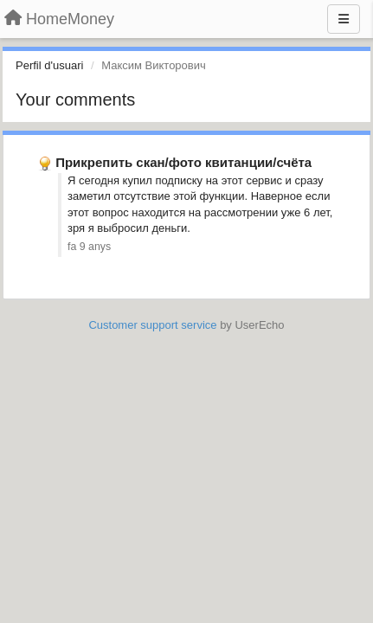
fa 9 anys (89, 247)
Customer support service (152, 324)
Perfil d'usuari (49, 65)
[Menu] (343, 19)
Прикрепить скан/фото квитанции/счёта (183, 162)
